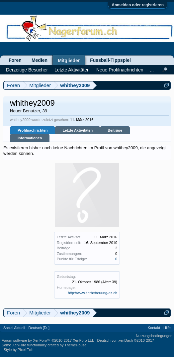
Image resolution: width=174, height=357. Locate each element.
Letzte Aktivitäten (77, 130)
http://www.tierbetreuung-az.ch (92, 293)
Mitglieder (69, 60)
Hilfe (167, 328)
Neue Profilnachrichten (119, 69)
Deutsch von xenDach (125, 340)
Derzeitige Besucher (27, 69)
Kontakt (154, 328)
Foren (15, 60)
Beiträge (115, 130)
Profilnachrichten (32, 130)
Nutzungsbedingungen (154, 336)
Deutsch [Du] (38, 328)
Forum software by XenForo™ (48, 340)
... (152, 69)
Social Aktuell (14, 328)
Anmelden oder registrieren (138, 5)
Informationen (30, 138)
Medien (39, 60)
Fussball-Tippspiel (110, 60)
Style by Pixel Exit (18, 350)
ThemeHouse (75, 345)
